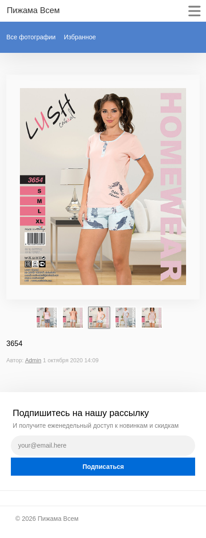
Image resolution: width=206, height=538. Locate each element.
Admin (33, 360)
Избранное (80, 37)
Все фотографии (31, 37)
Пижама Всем (58, 518)
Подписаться (103, 466)
